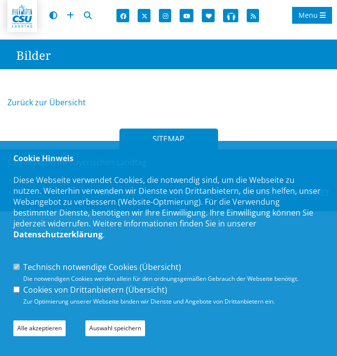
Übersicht (160, 267)
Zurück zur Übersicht (46, 102)
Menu (312, 15)
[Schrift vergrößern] (70, 15)
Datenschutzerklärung (58, 234)
